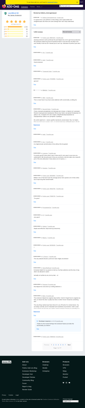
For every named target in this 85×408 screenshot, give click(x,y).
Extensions (24, 7)
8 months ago (55, 268)
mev (44, 142)
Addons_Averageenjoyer (49, 17)
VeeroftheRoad (47, 268)
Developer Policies (28, 377)
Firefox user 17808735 (49, 196)
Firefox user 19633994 (49, 175)
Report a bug (26, 386)
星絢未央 (45, 90)
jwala (44, 134)
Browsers (66, 365)
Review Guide (27, 389)
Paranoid (45, 284)
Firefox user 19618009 (49, 245)
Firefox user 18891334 (49, 37)
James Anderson (16, 15)
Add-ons (25, 362)
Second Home (46, 109)
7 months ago (59, 37)
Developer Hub (27, 374)
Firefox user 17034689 (49, 79)
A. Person (45, 256)
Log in (81, 2)
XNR (44, 97)
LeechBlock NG (13, 13)
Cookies (11, 395)
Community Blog (28, 380)
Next (69, 345)
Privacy (4, 395)
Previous (46, 345)
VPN (64, 368)
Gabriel (45, 226)
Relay (65, 371)
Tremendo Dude (47, 71)
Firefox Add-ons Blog (29, 368)
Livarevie (45, 153)
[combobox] (71, 6)
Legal (17, 395)
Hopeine (45, 168)
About (24, 365)
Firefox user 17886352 (49, 336)
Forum (24, 383)
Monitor (65, 374)
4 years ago (60, 17)
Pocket (65, 377)
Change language (68, 399)
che (44, 52)
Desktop (45, 365)
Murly (44, 296)
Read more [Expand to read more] (37, 125)
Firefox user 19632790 (49, 188)
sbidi (44, 60)
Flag (35, 25)
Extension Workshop (29, 371)
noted (17, 399)
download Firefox (52, 2)
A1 (43, 215)
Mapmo (45, 237)
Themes (32, 7)
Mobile (44, 368)
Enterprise (45, 371)
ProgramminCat (47, 207)
